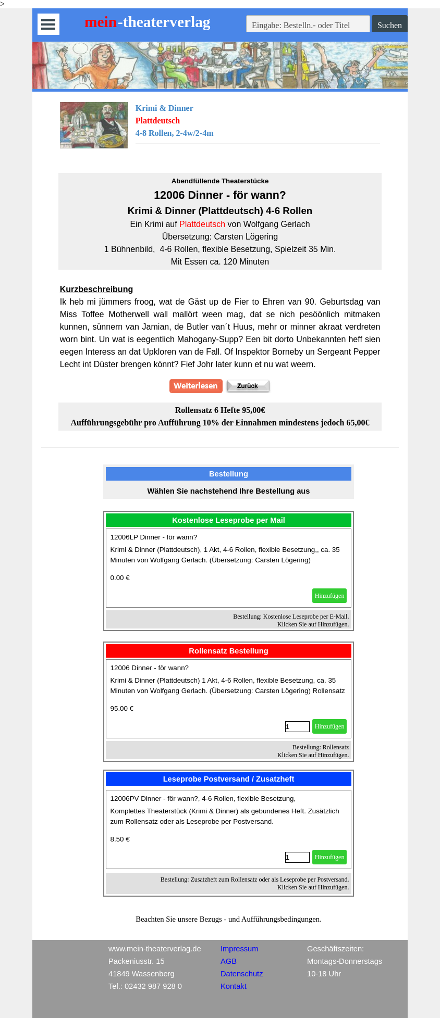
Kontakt (234, 986)
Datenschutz (242, 974)
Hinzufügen (330, 595)
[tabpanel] (220, 131)
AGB (229, 961)
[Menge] (297, 726)
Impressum (239, 949)
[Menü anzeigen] (48, 24)
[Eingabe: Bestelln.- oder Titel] (308, 25)
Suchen (389, 25)
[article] (229, 568)
